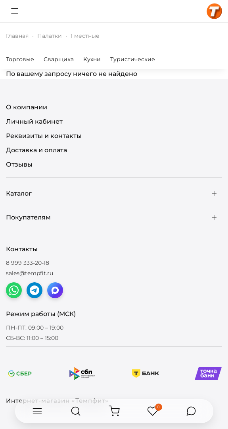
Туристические (132, 59)
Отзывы (19, 164)
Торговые (20, 59)
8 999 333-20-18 (27, 262)
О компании (26, 107)
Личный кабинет (34, 121)
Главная (17, 35)
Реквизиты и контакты (44, 136)
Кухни (92, 59)
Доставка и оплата (36, 150)
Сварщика (59, 59)
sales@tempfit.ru (29, 273)
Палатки (49, 35)
